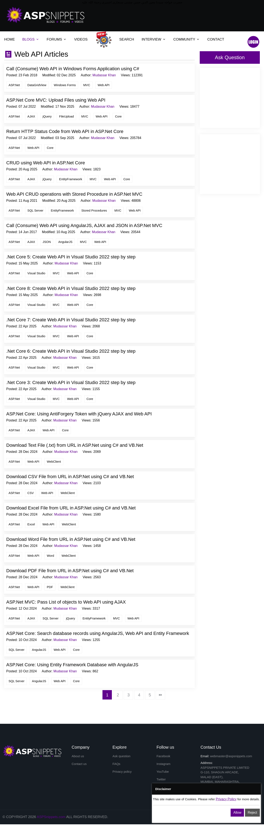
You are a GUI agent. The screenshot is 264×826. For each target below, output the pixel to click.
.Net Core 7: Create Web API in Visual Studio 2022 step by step (70, 320)
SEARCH (126, 39)
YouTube (163, 773)
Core (119, 116)
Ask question (121, 758)
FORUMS (54, 39)
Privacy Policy (226, 799)
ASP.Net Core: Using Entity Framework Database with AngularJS (72, 666)
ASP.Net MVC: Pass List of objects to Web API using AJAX (66, 603)
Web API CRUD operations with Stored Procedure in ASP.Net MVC (74, 194)
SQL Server (36, 211)
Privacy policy (122, 773)
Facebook (163, 758)
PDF (50, 588)
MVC (88, 85)
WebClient (54, 462)
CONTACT (215, 39)
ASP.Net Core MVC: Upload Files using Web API (55, 100)
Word (51, 557)
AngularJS (66, 242)
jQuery (47, 116)
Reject (252, 812)
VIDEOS (80, 39)
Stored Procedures (95, 211)
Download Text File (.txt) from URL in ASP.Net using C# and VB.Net (74, 446)
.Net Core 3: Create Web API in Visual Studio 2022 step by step (70, 383)
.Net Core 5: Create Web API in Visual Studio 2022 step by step (70, 257)
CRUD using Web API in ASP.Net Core (45, 163)
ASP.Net (14, 85)
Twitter (161, 781)
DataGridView (37, 85)
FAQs (116, 765)
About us (78, 758)
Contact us (79, 765)
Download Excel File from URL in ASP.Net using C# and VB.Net (71, 509)
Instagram (164, 765)
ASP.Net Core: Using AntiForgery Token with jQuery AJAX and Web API (79, 414)
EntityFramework (71, 179)
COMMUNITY (184, 39)
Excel (31, 525)
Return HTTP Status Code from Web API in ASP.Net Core (64, 131)
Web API (105, 85)
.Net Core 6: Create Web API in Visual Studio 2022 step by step (70, 352)
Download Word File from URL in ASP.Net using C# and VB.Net (70, 540)
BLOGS (28, 39)
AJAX (32, 116)
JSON (47, 242)
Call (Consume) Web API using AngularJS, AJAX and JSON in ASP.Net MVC (84, 226)
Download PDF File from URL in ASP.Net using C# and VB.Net (70, 572)
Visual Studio (37, 274)
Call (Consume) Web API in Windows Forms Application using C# (72, 68)
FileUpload (67, 116)
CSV (31, 494)
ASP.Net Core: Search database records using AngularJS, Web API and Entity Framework (97, 635)
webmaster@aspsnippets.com (231, 758)
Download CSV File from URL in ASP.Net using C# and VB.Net (70, 477)
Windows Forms (65, 85)
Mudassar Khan (104, 75)
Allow (237, 812)
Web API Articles (40, 54)
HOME (9, 39)
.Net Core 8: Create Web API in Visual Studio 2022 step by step (70, 289)
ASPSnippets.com (51, 819)
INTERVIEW (151, 39)
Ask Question (230, 57)
